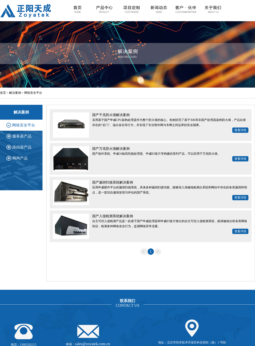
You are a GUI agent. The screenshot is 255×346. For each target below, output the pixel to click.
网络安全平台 (33, 92)
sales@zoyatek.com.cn (92, 344)
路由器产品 (21, 147)
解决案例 (15, 92)
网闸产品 (20, 158)
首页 (3, 92)
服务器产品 (21, 136)
